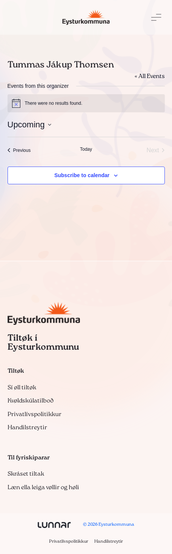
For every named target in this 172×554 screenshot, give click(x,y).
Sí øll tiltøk (22, 388)
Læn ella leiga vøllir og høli (43, 488)
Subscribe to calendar (81, 175)
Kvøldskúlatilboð (31, 401)
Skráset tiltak (26, 474)
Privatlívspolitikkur (34, 415)
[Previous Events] (19, 150)
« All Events (150, 76)
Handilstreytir (27, 428)
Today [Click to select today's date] (86, 149)
